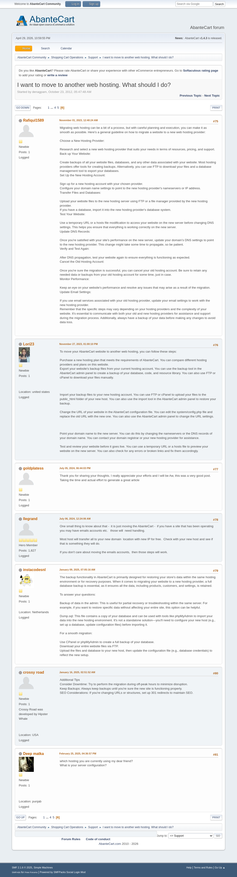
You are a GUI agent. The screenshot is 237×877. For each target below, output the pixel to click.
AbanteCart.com (110, 843)
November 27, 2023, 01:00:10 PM (78, 344)
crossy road (33, 672)
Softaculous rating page (200, 70)
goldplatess (33, 468)
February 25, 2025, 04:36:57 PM (77, 753)
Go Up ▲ (220, 867)
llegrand (30, 519)
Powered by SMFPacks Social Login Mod (63, 872)
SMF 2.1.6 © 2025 (22, 867)
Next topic (212, 95)
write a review (57, 75)
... (52, 107)
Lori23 (28, 344)
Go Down (22, 107)
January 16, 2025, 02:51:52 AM (77, 672)
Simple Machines (43, 867)
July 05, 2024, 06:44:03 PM (74, 468)
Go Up (20, 817)
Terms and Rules (203, 867)
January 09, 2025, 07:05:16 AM (77, 569)
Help (188, 867)
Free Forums (31, 872)
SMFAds (16, 872)
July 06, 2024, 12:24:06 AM (74, 518)
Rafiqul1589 (33, 120)
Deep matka (33, 754)
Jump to (162, 835)
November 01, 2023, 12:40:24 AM (78, 120)
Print (216, 107)
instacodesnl (34, 570)
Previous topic (191, 95)
